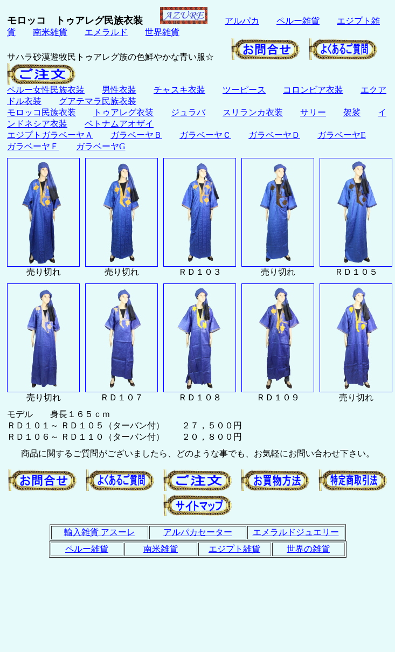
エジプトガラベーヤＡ (50, 135)
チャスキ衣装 (179, 89)
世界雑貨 (162, 32)
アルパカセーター (197, 532)
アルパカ (242, 20)
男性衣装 (119, 89)
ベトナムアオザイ (119, 123)
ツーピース (244, 89)
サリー (313, 112)
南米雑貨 (50, 32)
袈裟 (352, 112)
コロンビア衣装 (313, 89)
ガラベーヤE (341, 135)
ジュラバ (188, 112)
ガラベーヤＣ (205, 135)
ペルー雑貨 (298, 20)
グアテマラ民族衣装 (97, 101)
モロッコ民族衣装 (41, 112)
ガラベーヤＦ (33, 146)
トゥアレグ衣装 (123, 112)
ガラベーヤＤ (274, 135)
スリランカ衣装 (253, 112)
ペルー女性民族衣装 (46, 89)
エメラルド (106, 32)
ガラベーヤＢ (136, 135)
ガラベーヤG (101, 146)
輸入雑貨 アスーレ (99, 532)
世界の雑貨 (308, 548)
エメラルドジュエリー (296, 532)
